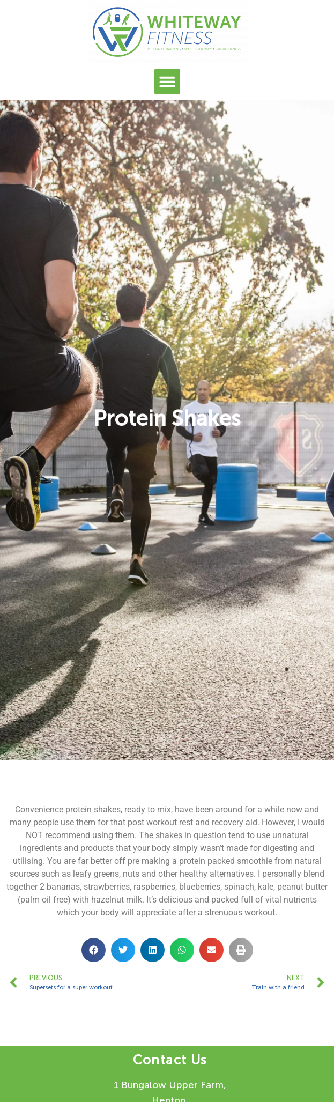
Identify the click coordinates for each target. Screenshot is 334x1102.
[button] (167, 81)
